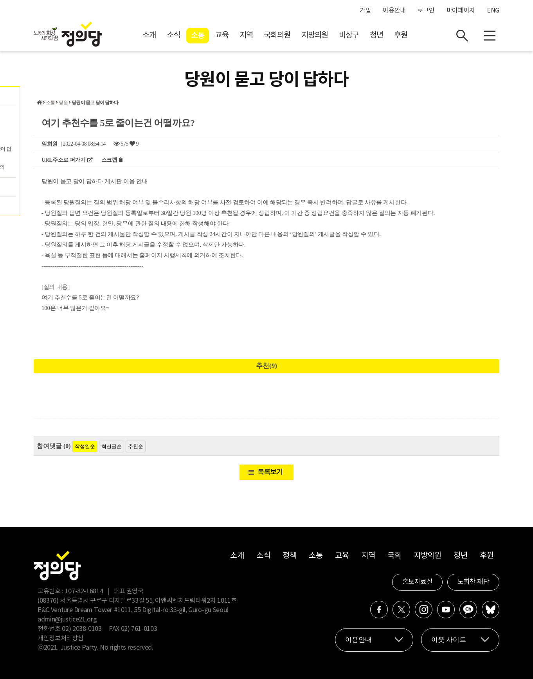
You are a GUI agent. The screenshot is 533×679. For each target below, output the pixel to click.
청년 (376, 35)
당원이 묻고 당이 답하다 (95, 102)
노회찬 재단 (473, 582)
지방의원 (314, 35)
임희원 (49, 144)
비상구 (349, 35)
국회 (394, 555)
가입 (365, 10)
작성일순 (85, 446)
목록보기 (270, 471)
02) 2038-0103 (81, 628)
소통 (197, 35)
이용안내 (394, 10)
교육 (222, 35)
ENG (493, 10)
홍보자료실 (417, 582)
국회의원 (277, 35)
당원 (63, 102)
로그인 (426, 10)
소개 (149, 35)
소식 (173, 35)
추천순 (135, 446)
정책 (289, 555)
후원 (400, 35)
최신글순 (111, 446)
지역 (246, 35)
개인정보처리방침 (60, 638)
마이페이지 (461, 10)
